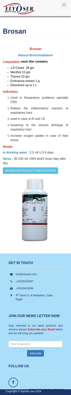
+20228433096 (25, 288)
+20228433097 (25, 281)
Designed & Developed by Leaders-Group (46, 390)
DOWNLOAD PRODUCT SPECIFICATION (30, 170)
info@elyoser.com (26, 274)
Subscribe (35, 353)
